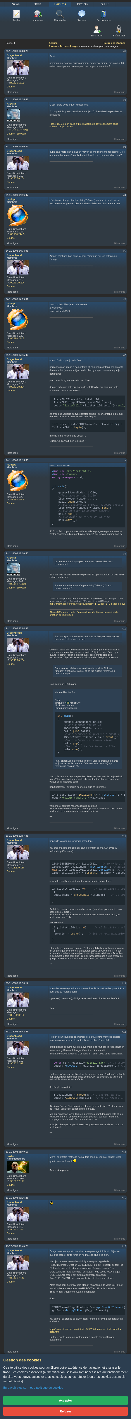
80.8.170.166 (17, 884)
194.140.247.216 (19, 130)
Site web (21, 133)
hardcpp (11, 199)
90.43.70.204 (17, 178)
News (15, 4)
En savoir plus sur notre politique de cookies (33, 1387)
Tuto (37, 4)
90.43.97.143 (17, 1302)
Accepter (65, 1400)
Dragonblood (14, 55)
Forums (60, 4)
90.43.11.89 (16, 1086)
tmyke (10, 1180)
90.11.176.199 (18, 594)
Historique (119, 92)
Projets (82, 4)
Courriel (11, 86)
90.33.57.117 (17, 1205)
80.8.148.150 (17, 1037)
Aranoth (11, 103)
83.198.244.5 (17, 234)
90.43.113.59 (17, 83)
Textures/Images (69, 46)
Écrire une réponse (114, 43)
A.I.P (105, 4)
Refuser (65, 1411)
